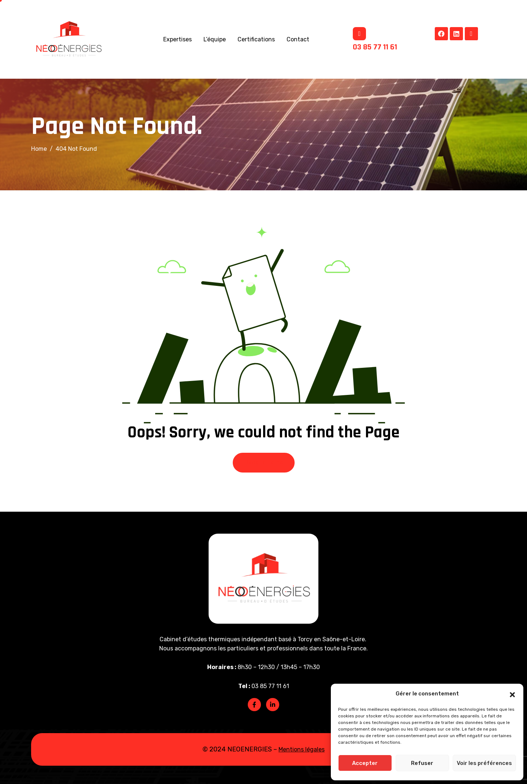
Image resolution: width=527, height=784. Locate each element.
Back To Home (263, 462)
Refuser (422, 763)
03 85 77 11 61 (375, 47)
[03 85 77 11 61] (359, 33)
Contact (298, 39)
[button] (512, 694)
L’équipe (214, 39)
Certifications (256, 39)
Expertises (177, 39)
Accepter (365, 763)
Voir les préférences (484, 763)
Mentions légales (302, 749)
